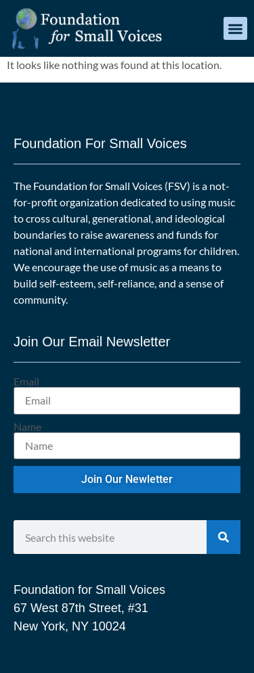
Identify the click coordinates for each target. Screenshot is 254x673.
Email (26, 381)
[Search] (223, 537)
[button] (235, 29)
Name (27, 426)
